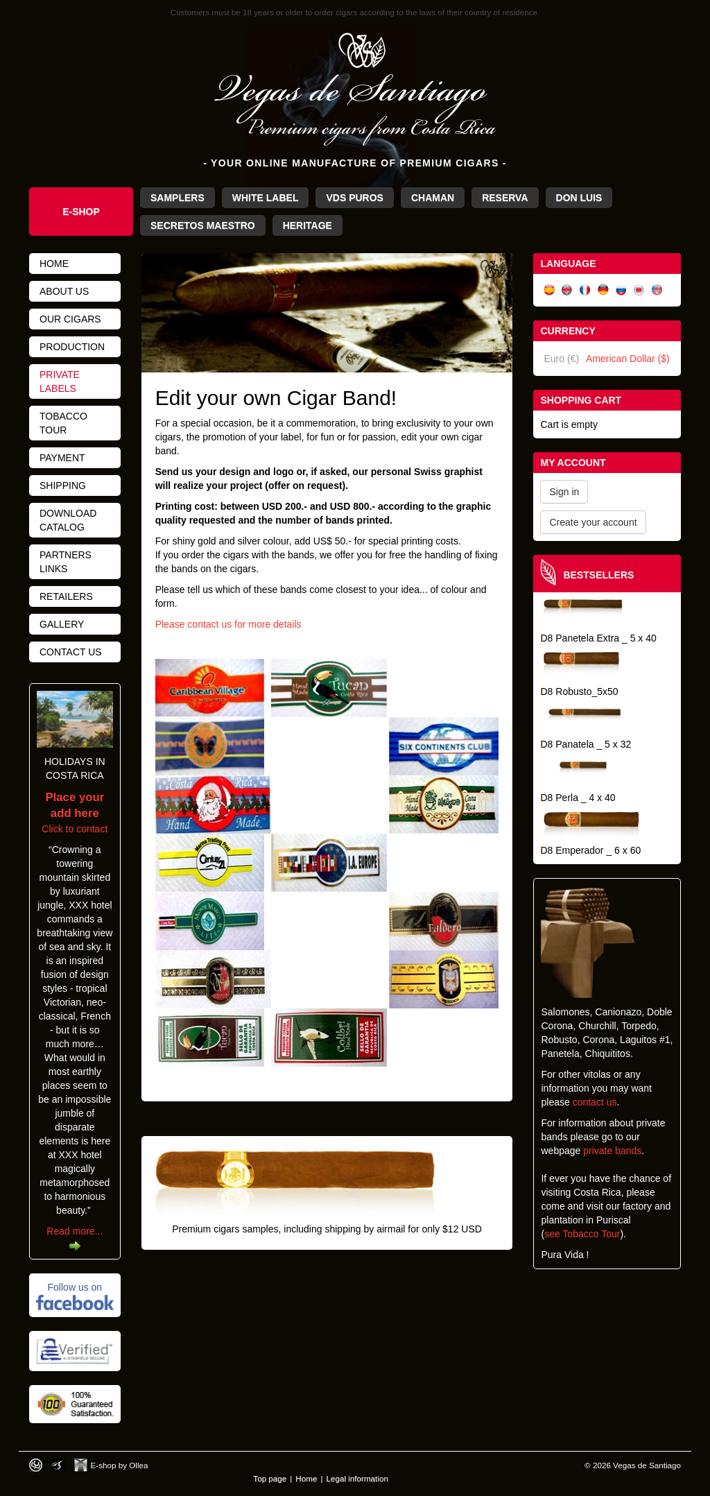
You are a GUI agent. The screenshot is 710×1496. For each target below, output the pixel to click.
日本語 (639, 290)
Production (72, 346)
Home (54, 263)
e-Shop (81, 211)
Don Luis (579, 197)
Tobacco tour (63, 423)
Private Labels (60, 381)
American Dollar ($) (628, 358)
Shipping (63, 485)
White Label (265, 197)
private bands (612, 1150)
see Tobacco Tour (582, 1233)
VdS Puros (354, 197)
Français (585, 290)
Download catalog (68, 520)
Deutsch (603, 290)
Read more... (74, 1231)
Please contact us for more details (228, 624)
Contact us (71, 651)
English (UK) (567, 290)
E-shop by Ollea (119, 1465)
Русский (621, 290)
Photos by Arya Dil (57, 1465)
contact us (595, 1102)
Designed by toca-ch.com (35, 1465)
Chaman (432, 197)
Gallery (62, 624)
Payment (62, 457)
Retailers (66, 596)
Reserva (505, 197)
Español (549, 290)
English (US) (657, 290)
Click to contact (74, 813)
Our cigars (70, 319)
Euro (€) (561, 358)
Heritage (307, 225)
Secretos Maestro (202, 225)
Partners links (66, 561)
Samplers (177, 197)
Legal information (357, 1478)
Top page (269, 1478)
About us (64, 291)
